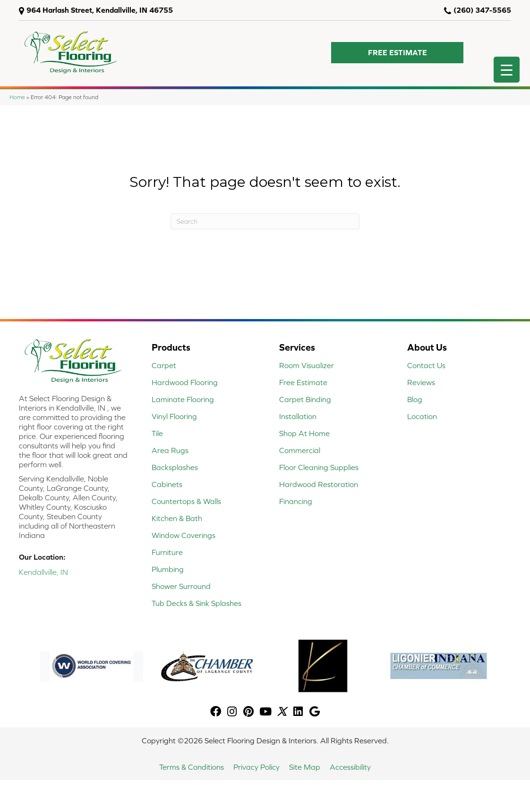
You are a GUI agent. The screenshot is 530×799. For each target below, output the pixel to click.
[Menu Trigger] (507, 70)
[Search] (265, 221)
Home (17, 97)
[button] (397, 52)
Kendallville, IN (43, 572)
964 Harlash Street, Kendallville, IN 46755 (99, 10)
